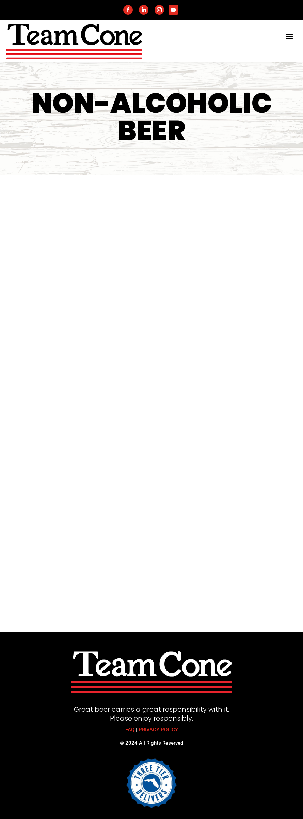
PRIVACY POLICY (158, 730)
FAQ (129, 730)
